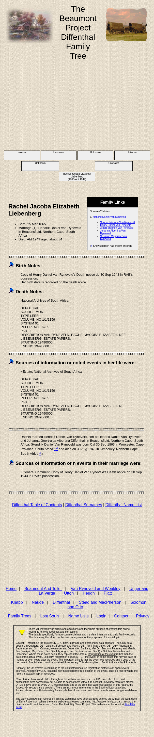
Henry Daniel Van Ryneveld (115, 225)
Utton (69, 593)
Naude (38, 602)
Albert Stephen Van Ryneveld (116, 227)
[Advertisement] (77, 110)
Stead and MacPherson (100, 602)
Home (11, 588)
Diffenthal (61, 602)
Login (101, 616)
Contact (121, 616)
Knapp (17, 602)
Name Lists (78, 616)
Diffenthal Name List (123, 505)
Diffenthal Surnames (83, 505)
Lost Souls (49, 616)
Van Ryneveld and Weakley (95, 588)
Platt (108, 593)
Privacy (142, 616)
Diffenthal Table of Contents (37, 505)
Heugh (89, 593)
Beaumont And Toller (43, 588)
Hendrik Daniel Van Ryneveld (109, 217)
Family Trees (20, 616)
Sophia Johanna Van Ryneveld (117, 222)
